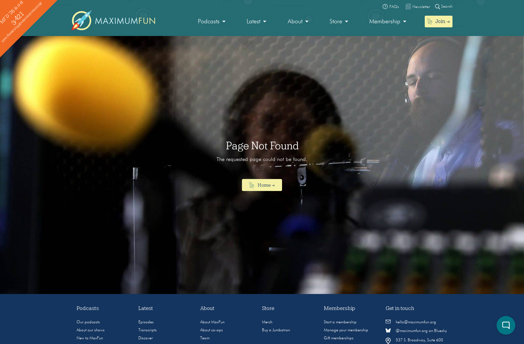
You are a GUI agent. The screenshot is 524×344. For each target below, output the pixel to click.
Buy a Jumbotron (276, 330)
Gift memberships (339, 338)
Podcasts (209, 22)
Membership (384, 22)
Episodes (146, 322)
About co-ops (211, 330)
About (295, 22)
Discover (145, 338)
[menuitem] (211, 22)
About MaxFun (212, 322)
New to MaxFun (90, 338)
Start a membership (340, 322)
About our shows (91, 330)
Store (336, 22)
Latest (253, 22)
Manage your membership (346, 330)
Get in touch (400, 308)
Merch (267, 322)
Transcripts (147, 330)
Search (443, 6)
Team (205, 338)
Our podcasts (88, 322)
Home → (262, 185)
